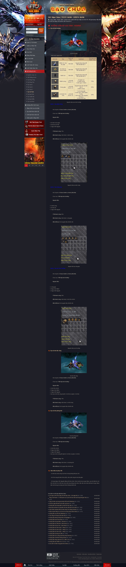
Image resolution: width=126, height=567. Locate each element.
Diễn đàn (97, 565)
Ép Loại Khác (31, 101)
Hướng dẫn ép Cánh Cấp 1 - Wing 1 (57, 531)
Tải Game (107, 565)
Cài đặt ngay (34, 18)
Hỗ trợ (34, 122)
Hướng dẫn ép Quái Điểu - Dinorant (57, 521)
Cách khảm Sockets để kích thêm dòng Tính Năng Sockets (63, 509)
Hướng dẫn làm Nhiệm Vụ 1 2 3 (56, 541)
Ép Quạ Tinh (31, 94)
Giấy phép (84, 554)
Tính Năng (39, 565)
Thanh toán (99, 554)
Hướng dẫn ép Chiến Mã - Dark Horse (58, 523)
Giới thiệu (79, 554)
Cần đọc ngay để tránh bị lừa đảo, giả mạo (59, 503)
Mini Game (29, 61)
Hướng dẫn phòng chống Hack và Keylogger (59, 517)
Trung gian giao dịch (34, 126)
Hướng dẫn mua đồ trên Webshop (57, 513)
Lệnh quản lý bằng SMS (33, 118)
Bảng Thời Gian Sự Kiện (33, 108)
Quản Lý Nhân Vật (31, 45)
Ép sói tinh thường (56, 28)
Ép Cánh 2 (30, 87)
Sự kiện (64, 565)
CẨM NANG (34, 38)
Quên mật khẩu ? (30, 35)
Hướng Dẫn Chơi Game (33, 105)
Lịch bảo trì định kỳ (34, 131)
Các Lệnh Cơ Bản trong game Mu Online (58, 543)
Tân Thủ (30, 565)
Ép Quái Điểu (31, 99)
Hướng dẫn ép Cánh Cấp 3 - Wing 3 (57, 527)
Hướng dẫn (76, 565)
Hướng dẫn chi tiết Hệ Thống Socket (57, 537)
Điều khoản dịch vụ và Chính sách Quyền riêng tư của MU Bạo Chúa (87, 561)
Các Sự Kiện (30, 58)
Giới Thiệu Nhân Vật (32, 68)
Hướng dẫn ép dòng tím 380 (55, 533)
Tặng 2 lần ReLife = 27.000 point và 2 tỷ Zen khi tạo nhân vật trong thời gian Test (68, 497)
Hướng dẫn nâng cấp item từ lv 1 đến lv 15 (59, 539)
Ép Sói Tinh (31, 91)
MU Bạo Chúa (34, 7)
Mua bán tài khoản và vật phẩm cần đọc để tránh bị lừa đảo (63, 507)
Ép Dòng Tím (31, 82)
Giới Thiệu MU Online (32, 65)
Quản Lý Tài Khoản (32, 42)
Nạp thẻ (39, 24)
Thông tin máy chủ (34, 135)
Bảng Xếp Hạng (31, 55)
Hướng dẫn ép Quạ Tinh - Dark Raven (58, 525)
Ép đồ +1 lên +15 (32, 75)
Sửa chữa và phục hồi (56, 470)
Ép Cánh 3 (30, 89)
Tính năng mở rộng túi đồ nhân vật (57, 515)
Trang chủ (49, 19)
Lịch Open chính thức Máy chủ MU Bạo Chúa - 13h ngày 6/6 (63, 495)
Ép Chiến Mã (31, 96)
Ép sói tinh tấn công (56, 350)
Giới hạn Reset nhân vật (33, 114)
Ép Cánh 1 (30, 84)
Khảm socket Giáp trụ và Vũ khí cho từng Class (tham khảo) (63, 511)
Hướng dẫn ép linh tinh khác (55, 519)
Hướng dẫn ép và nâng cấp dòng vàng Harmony (60, 535)
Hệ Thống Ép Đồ (31, 71)
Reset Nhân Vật (31, 49)
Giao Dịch (29, 52)
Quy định (86, 565)
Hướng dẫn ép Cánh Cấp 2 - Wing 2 (57, 529)
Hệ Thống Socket (32, 77)
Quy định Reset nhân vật (33, 111)
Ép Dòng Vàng (31, 79)
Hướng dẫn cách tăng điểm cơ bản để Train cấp (60, 505)
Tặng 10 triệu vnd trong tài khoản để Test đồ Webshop (61, 501)
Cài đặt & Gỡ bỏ (91, 554)
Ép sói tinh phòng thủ (56, 410)
